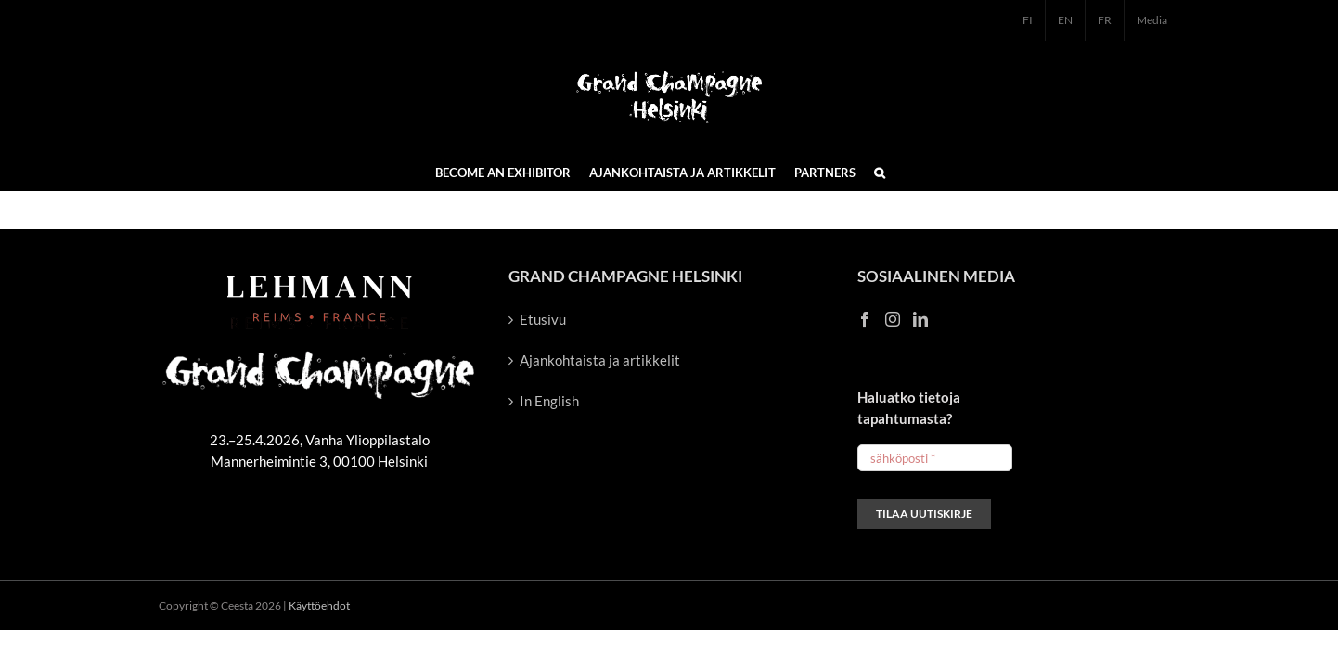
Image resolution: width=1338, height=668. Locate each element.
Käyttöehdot (319, 605)
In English (549, 400)
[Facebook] (864, 319)
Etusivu (543, 319)
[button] (879, 171)
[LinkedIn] (920, 319)
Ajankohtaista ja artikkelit (600, 360)
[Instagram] (892, 319)
